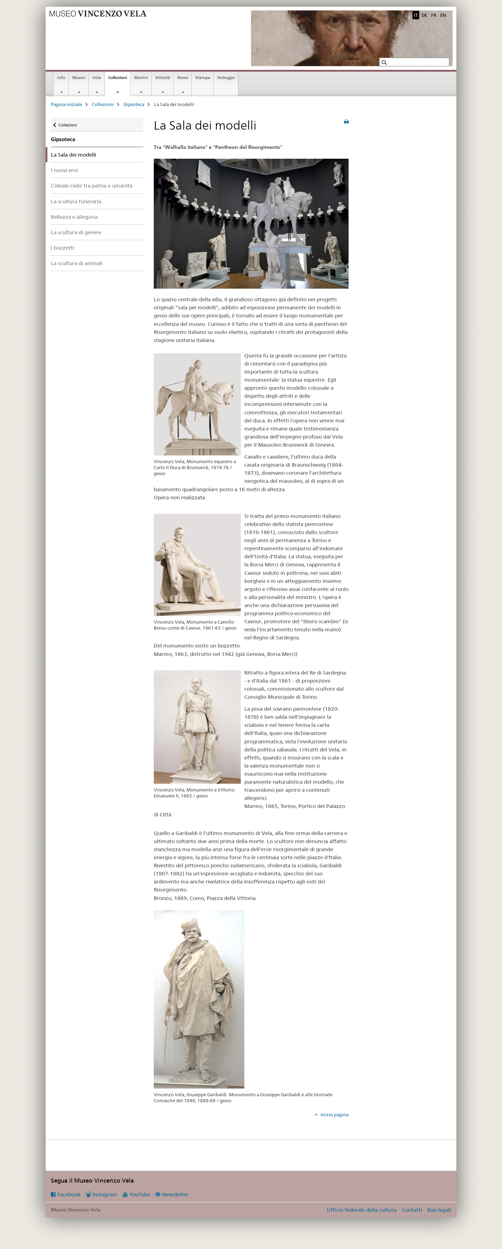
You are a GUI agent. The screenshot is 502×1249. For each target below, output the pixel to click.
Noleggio (226, 77)
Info (61, 77)
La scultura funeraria (76, 201)
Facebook (68, 1194)
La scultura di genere (76, 232)
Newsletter (175, 1194)
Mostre (141, 77)
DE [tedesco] (424, 15)
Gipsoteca (134, 104)
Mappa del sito (390, 15)
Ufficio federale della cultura (361, 1210)
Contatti (412, 1210)
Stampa (202, 77)
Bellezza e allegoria (74, 216)
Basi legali (439, 1210)
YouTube (139, 1194)
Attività (162, 77)
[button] (385, 62)
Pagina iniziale (359, 15)
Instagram (105, 1194)
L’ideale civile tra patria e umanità (91, 185)
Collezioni (119, 79)
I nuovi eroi (64, 170)
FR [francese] (433, 15)
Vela (96, 77)
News (182, 77)
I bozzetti (62, 247)
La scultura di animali (77, 263)
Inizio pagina (334, 1114)
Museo (78, 77)
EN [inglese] (443, 15)
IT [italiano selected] (416, 15)
